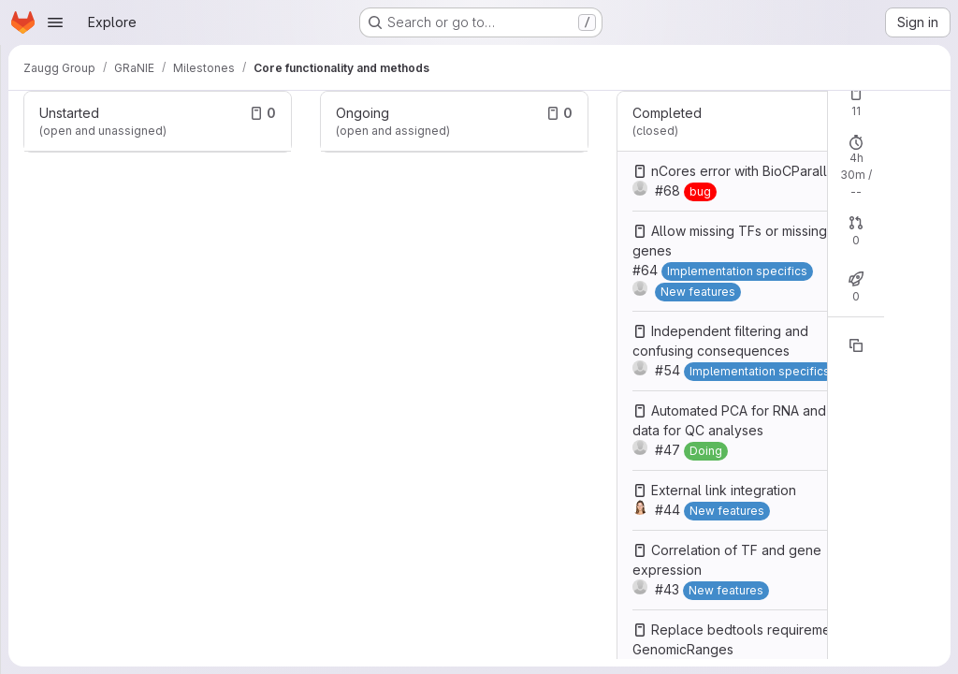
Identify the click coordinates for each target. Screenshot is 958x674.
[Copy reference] (856, 345)
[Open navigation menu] (55, 22)
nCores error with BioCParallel (745, 171)
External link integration (723, 490)
